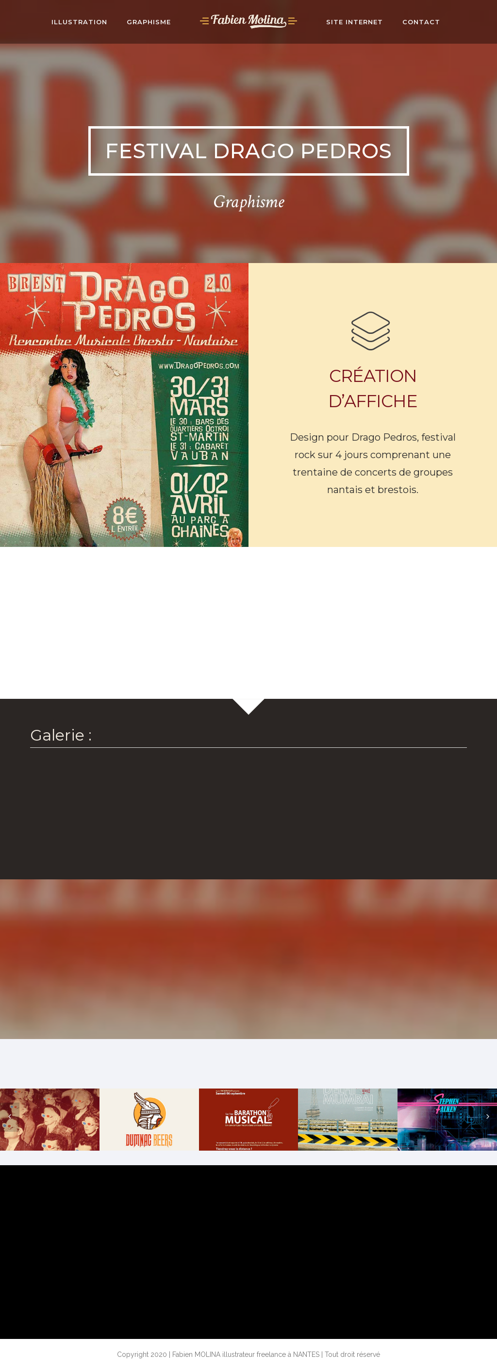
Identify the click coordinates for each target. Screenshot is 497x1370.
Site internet (354, 22)
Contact (421, 22)
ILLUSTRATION (79, 22)
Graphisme (149, 22)
